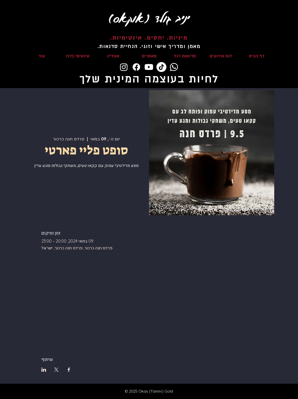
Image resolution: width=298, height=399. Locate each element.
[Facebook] (136, 67)
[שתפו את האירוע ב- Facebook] (68, 370)
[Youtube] (149, 67)
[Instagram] (124, 67)
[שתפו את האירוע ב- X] (56, 370)
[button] (185, 56)
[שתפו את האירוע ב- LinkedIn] (43, 370)
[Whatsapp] (174, 67)
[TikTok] (161, 67)
